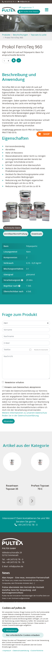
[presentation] (20, 506)
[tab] (12, 233)
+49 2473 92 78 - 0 (9, 2)
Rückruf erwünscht (39, 355)
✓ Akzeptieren (10, 630)
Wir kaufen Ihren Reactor (29, 11)
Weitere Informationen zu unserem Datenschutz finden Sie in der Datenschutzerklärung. (24, 419)
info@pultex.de (24, 2)
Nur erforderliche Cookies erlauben (23, 635)
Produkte (6, 34)
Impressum (7, 650)
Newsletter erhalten (13, 388)
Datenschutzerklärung (21, 650)
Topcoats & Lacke (38, 34)
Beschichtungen (20, 34)
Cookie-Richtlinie (37, 650)
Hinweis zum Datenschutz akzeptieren (21, 392)
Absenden (8, 426)
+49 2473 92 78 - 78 (15, 562)
